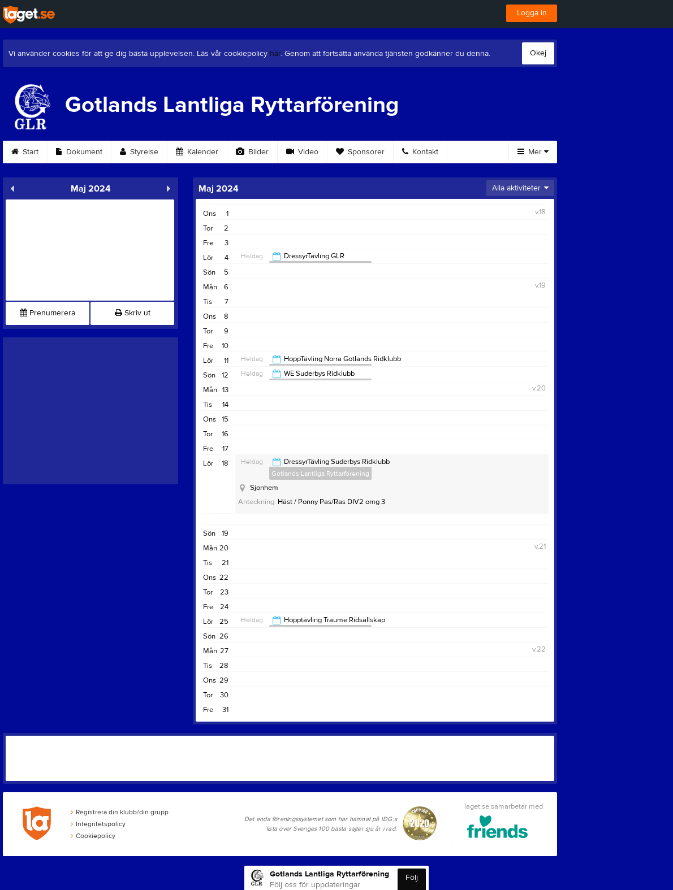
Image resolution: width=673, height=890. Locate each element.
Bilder (252, 152)
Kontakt (420, 152)
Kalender (197, 152)
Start (24, 152)
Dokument (79, 152)
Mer (533, 152)
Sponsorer (360, 152)
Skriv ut (132, 313)
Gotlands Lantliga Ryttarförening (320, 473)
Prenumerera (47, 313)
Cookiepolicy (93, 835)
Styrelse (139, 152)
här (275, 54)
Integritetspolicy (98, 823)
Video (302, 152)
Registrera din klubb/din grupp (120, 812)
